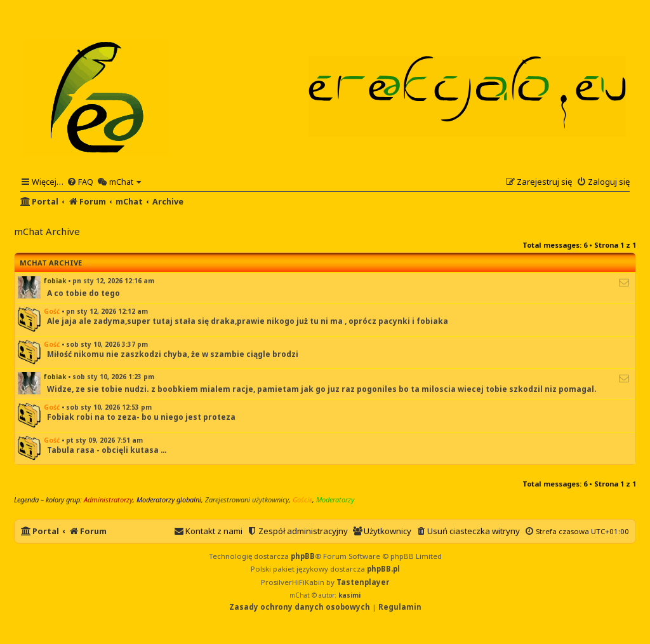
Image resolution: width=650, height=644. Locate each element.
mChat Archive (51, 262)
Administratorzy (108, 499)
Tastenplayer (362, 582)
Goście (302, 499)
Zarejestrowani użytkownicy (247, 499)
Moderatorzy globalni (168, 499)
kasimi (349, 595)
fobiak (55, 280)
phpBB (303, 556)
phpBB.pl (383, 569)
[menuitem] (80, 181)
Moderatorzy (335, 499)
